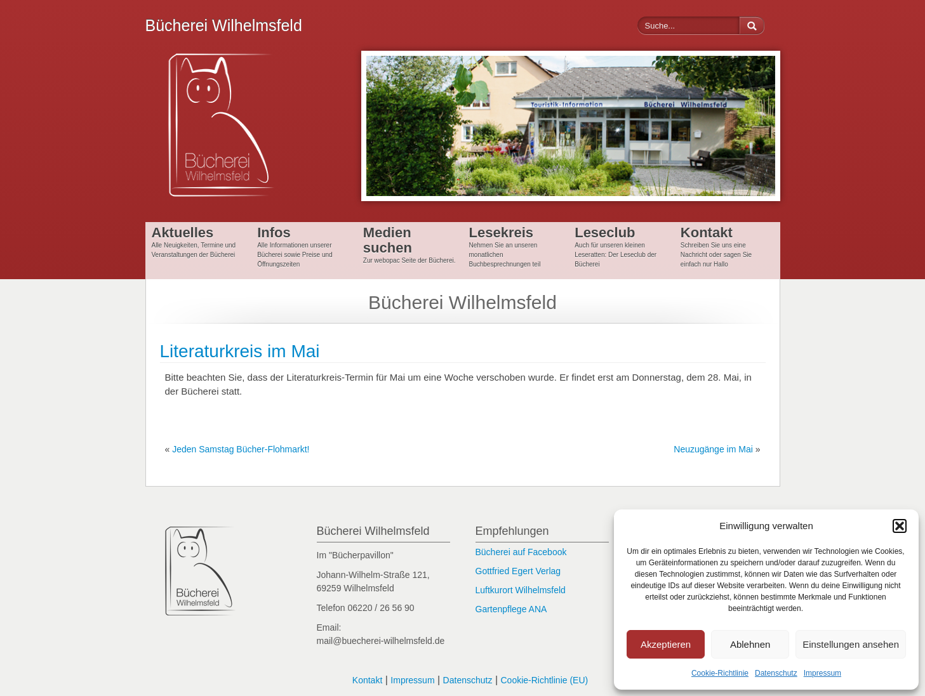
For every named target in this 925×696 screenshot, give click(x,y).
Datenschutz (776, 673)
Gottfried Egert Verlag (518, 571)
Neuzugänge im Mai (713, 449)
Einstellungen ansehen (850, 644)
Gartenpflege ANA (511, 609)
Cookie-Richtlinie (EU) (544, 680)
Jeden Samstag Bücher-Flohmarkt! (240, 449)
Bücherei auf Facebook (521, 552)
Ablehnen (750, 644)
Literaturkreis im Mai (240, 351)
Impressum (822, 673)
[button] (899, 526)
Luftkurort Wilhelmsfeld (521, 590)
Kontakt (367, 680)
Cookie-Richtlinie (720, 673)
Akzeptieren (666, 644)
